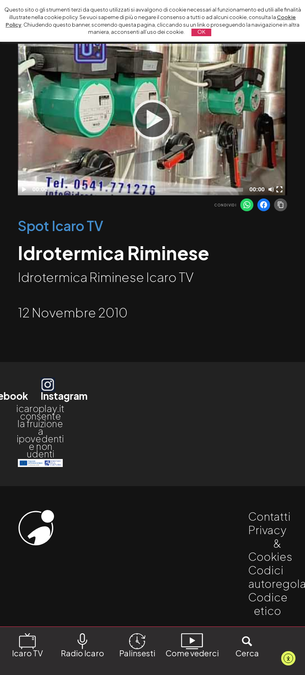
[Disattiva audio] (272, 189)
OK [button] (201, 32)
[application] (152, 119)
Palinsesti (137, 645)
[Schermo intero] (280, 189)
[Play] (152, 120)
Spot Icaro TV (60, 225)
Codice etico (268, 603)
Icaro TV (27, 645)
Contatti (269, 516)
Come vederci (192, 645)
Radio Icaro (82, 645)
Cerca (247, 645)
